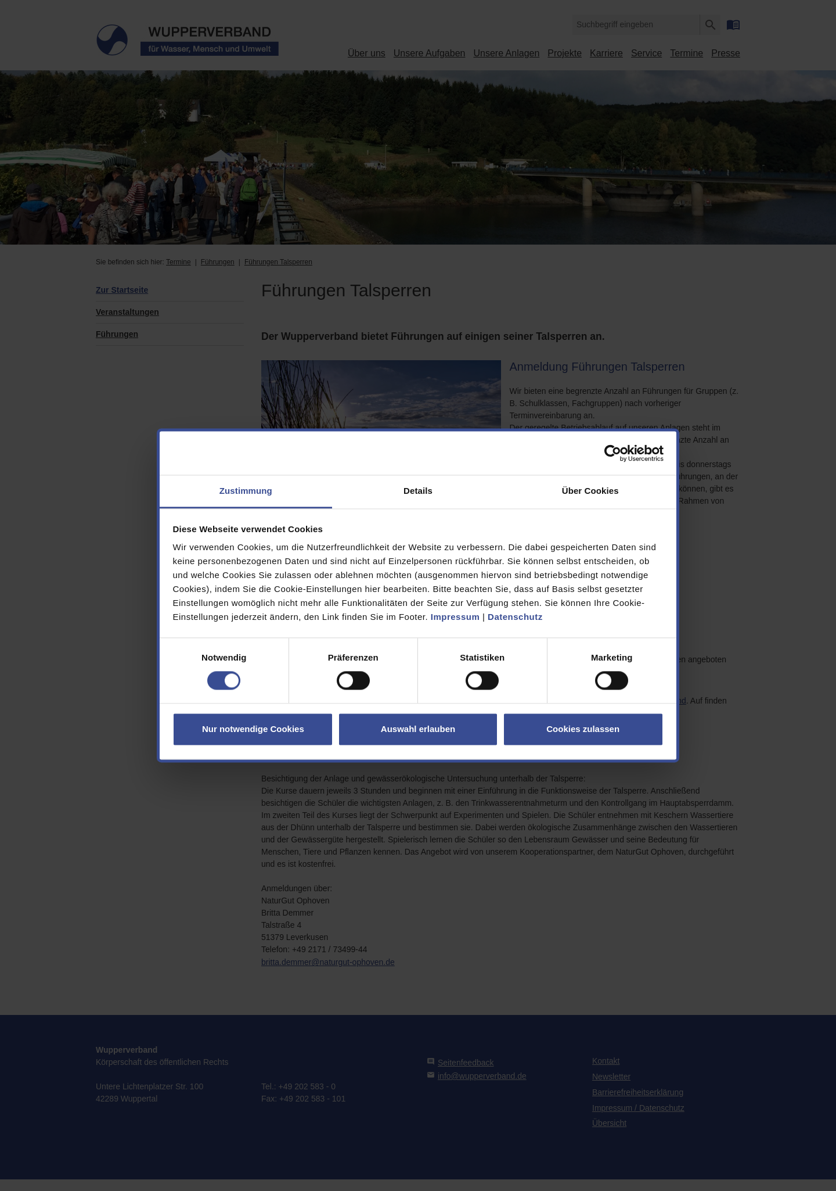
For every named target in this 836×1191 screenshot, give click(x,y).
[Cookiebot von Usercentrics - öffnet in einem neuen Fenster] (613, 453)
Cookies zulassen (582, 729)
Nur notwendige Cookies (253, 729)
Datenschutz (515, 617)
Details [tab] (418, 491)
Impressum (455, 617)
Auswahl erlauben (418, 729)
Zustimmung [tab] (245, 491)
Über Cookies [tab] (590, 491)
